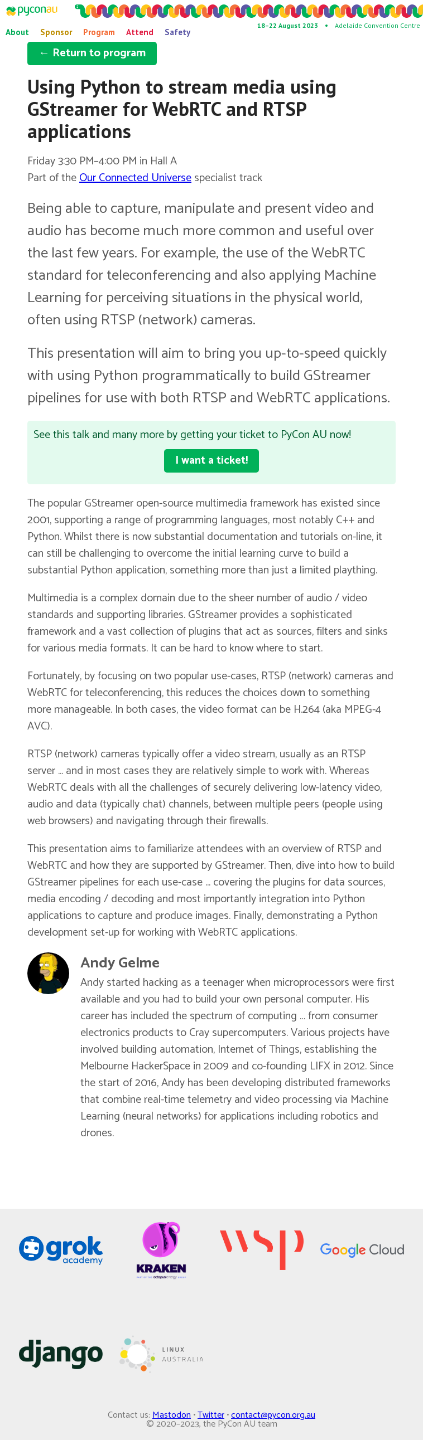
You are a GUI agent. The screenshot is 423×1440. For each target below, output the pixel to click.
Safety (177, 32)
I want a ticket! (211, 460)
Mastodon (171, 1415)
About (17, 32)
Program (99, 32)
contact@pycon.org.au (273, 1415)
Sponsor (56, 32)
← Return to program (92, 53)
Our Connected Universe (135, 178)
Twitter (211, 1415)
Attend (139, 32)
